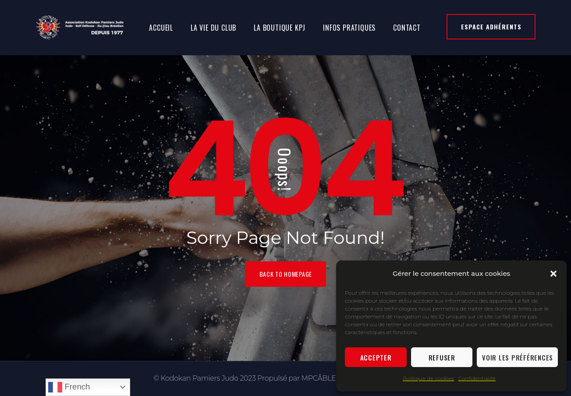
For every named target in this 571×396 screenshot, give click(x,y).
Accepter (376, 357)
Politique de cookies (428, 378)
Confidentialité (477, 378)
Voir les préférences (517, 357)
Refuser (442, 357)
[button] (553, 273)
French (69, 387)
